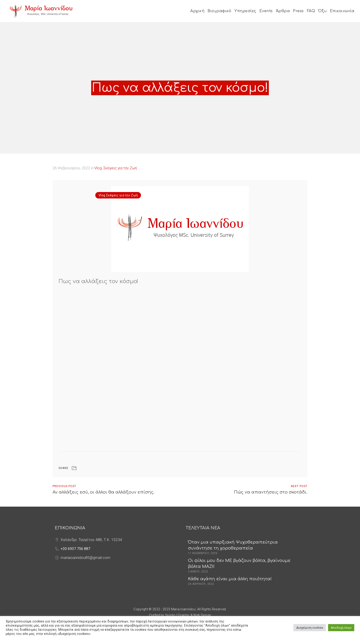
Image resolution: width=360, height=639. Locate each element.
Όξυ (322, 11)
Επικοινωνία (342, 11)
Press (298, 11)
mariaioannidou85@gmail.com (85, 557)
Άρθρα (283, 11)
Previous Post (64, 486)
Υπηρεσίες (245, 11)
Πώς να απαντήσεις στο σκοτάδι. (270, 492)
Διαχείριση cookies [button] (309, 627)
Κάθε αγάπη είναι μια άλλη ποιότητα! (230, 579)
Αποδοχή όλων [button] (341, 627)
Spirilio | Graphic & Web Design (188, 615)
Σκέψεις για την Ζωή (120, 168)
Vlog (98, 168)
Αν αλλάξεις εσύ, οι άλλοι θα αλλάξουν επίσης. (104, 492)
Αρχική (197, 11)
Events (266, 11)
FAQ (311, 11)
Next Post (299, 486)
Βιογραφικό (219, 11)
